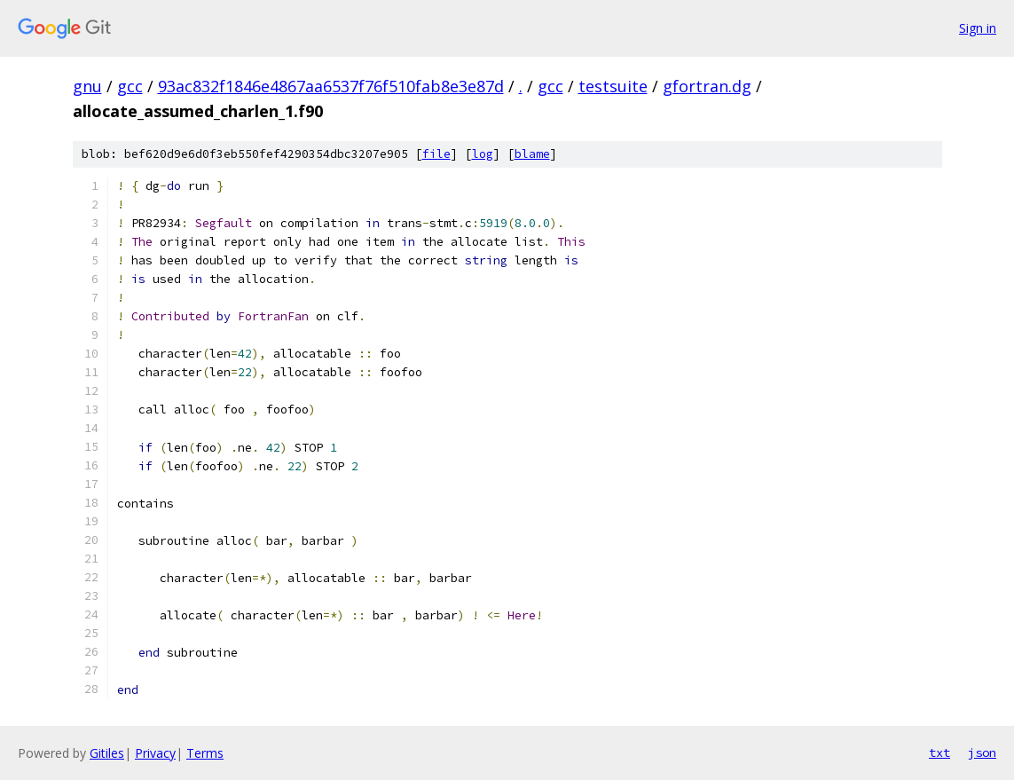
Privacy (155, 753)
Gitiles (107, 753)
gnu (87, 86)
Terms (205, 753)
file (436, 154)
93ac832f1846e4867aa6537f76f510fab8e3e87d (331, 86)
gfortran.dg (707, 86)
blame (532, 154)
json (982, 752)
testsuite (613, 86)
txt (939, 752)
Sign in (977, 28)
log (482, 154)
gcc (130, 86)
